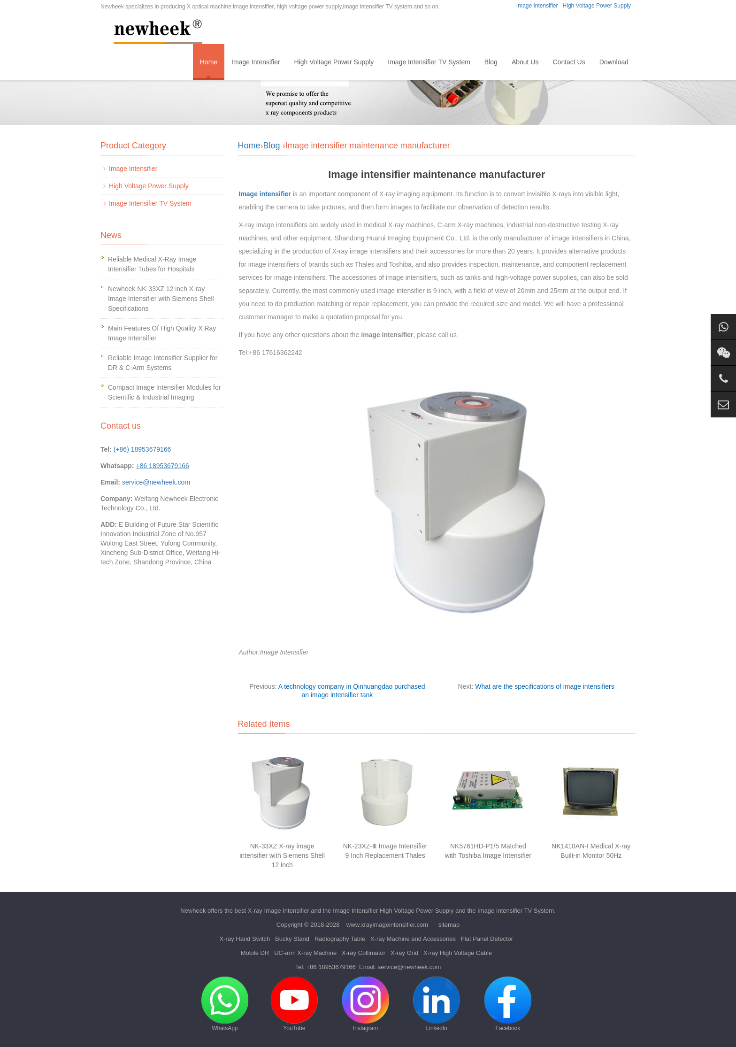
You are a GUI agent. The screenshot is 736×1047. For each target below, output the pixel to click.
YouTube (294, 1004)
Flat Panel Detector (487, 938)
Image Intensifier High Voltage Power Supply (393, 910)
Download (614, 62)
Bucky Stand (292, 938)
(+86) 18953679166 (142, 449)
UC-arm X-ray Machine (305, 952)
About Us (525, 62)
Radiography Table (339, 938)
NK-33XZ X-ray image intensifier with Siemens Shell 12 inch (282, 855)
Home (208, 62)
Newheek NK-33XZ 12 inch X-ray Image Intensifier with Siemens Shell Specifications (161, 298)
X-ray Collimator (363, 952)
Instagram (365, 1004)
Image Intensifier (537, 5)
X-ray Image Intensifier (278, 910)
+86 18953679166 (331, 966)
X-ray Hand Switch (245, 938)
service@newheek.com (156, 482)
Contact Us (568, 62)
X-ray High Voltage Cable (457, 952)
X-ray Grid (404, 952)
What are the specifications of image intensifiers (544, 686)
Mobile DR (255, 952)
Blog (491, 62)
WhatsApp (224, 1004)
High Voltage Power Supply (597, 5)
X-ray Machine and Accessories (413, 938)
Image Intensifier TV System (429, 62)
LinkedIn (436, 1004)
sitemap (449, 924)
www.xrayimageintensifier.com (387, 924)
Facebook (507, 1004)
